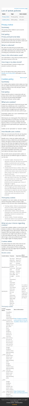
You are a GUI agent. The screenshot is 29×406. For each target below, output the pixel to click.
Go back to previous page (20, 8)
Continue (14, 404)
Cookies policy (19, 402)
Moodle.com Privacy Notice (8, 73)
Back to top (23, 77)
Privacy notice (10, 402)
